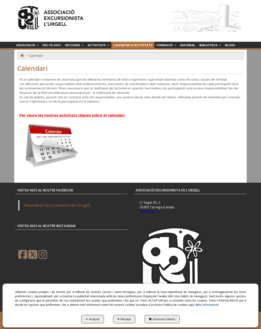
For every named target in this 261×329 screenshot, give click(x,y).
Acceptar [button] (93, 319)
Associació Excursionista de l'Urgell (57, 205)
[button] (51, 16)
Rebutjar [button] (124, 319)
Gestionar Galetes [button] (162, 319)
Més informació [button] (207, 305)
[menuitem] (27, 45)
